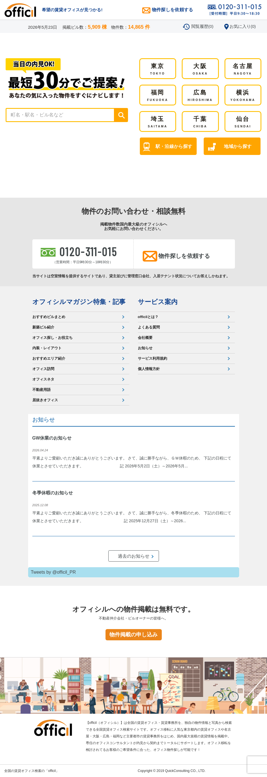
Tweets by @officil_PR (53, 572)
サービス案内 (158, 301)
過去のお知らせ (133, 556)
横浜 (242, 96)
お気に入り (243, 26)
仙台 (243, 122)
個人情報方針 (149, 369)
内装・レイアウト (47, 348)
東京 (157, 69)
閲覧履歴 (202, 26)
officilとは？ (148, 317)
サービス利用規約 (152, 358)
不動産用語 (41, 390)
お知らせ (145, 348)
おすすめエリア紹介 (48, 358)
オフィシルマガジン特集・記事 (78, 301)
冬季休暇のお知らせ (52, 492)
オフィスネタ (43, 379)
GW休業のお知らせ (52, 438)
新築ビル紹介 (43, 327)
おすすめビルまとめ (48, 317)
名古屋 (243, 69)
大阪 (200, 69)
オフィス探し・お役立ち (52, 337)
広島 (200, 96)
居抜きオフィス (45, 400)
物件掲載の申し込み (133, 635)
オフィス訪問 (43, 369)
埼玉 (157, 122)
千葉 (200, 122)
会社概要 (145, 337)
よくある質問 (149, 327)
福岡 (157, 96)
